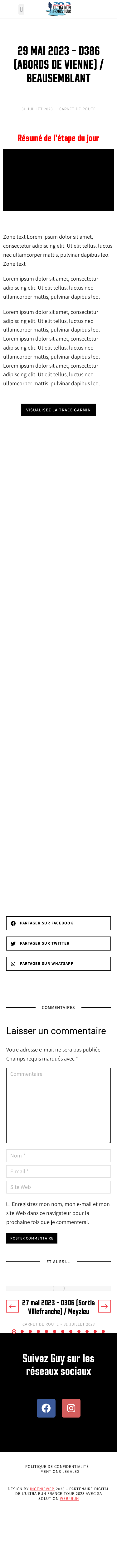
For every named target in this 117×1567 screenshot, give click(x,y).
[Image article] (58, 1288)
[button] (21, 9)
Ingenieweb (42, 1488)
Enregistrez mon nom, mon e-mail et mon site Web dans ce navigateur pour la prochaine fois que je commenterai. (58, 1213)
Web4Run (69, 1498)
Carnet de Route (77, 109)
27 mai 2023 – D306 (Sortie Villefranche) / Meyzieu (58, 1307)
